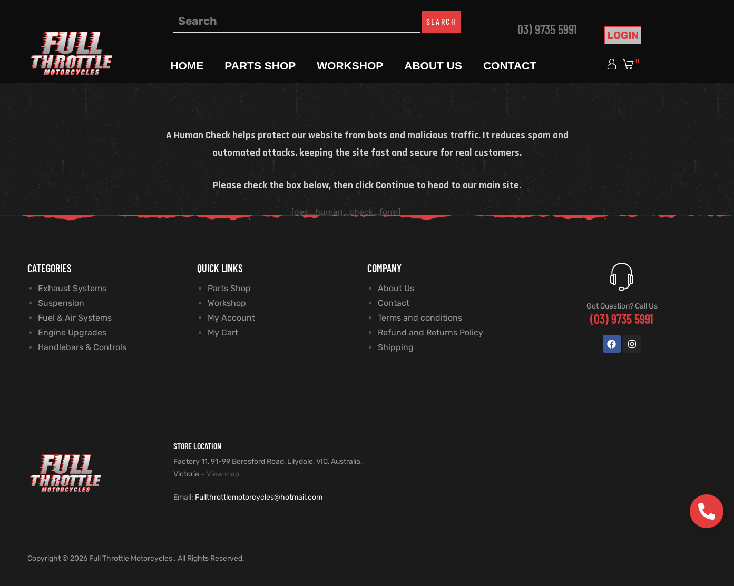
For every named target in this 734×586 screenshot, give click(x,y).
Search (441, 21)
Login (623, 35)
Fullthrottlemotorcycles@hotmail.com (258, 497)
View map (223, 474)
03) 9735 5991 (547, 29)
